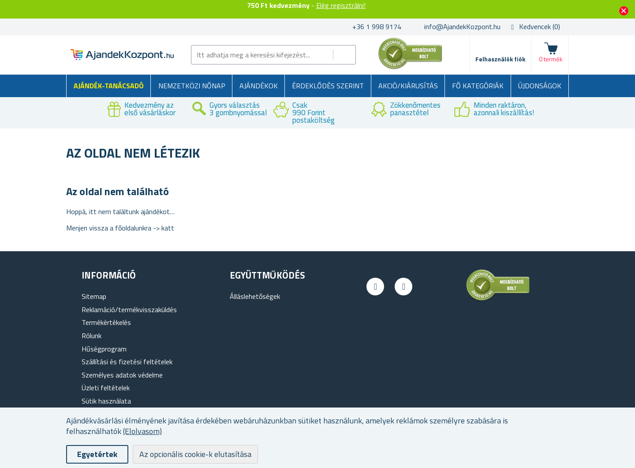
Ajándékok (258, 85)
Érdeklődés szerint (328, 85)
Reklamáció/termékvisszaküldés (129, 309)
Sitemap (94, 296)
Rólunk (91, 335)
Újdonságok (539, 85)
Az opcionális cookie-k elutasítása (195, 454)
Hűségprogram (104, 348)
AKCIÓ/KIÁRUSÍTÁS (408, 85)
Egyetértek (97, 454)
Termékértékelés (106, 322)
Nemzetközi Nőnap (191, 85)
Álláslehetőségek (255, 296)
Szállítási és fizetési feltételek (127, 361)
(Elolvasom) (142, 431)
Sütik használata (106, 401)
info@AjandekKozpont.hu (462, 26)
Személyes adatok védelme (122, 375)
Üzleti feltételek (106, 387)
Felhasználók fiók (500, 59)
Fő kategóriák (478, 85)
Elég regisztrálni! (341, 5)
